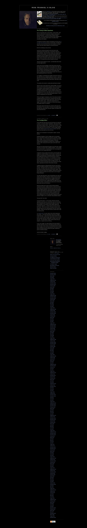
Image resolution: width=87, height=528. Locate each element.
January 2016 (52, 420)
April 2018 (52, 452)
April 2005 (52, 288)
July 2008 (52, 336)
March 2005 (52, 287)
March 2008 (52, 331)
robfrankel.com (49, 11)
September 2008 (53, 339)
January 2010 (52, 358)
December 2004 (53, 284)
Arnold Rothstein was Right (55, 258)
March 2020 (52, 476)
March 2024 (52, 510)
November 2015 (53, 418)
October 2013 (52, 393)
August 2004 (52, 278)
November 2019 (53, 471)
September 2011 (53, 372)
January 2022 (52, 492)
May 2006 (52, 303)
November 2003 (53, 273)
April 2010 (52, 361)
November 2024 (53, 513)
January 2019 (52, 462)
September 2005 (53, 295)
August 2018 (52, 456)
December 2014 (53, 405)
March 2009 (52, 347)
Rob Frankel (58, 239)
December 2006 (53, 313)
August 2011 (52, 371)
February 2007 (52, 316)
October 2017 (52, 445)
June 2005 (52, 291)
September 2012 (53, 383)
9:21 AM (48, 234)
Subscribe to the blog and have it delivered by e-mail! (55, 25)
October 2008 (52, 340)
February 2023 (52, 500)
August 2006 (52, 307)
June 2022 (52, 496)
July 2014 (52, 400)
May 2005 (52, 289)
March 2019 (52, 463)
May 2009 (52, 350)
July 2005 (52, 292)
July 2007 (52, 321)
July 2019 (52, 466)
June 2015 (52, 412)
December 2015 (53, 419)
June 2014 (52, 398)
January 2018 (52, 449)
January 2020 (52, 473)
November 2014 (53, 404)
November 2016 (53, 433)
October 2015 (52, 416)
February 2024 (52, 509)
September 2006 (53, 309)
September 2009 (53, 356)
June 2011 (52, 368)
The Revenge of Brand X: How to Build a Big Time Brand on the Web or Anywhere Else (54, 15)
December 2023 (53, 507)
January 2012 (52, 376)
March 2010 (52, 360)
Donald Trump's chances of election (50, 128)
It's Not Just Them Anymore (55, 260)
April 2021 (52, 485)
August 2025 (52, 516)
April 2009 (52, 349)
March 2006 (52, 300)
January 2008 (52, 328)
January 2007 (52, 314)
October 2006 (52, 310)
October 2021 (52, 491)
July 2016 (52, 429)
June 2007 (52, 320)
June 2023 (52, 505)
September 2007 (53, 324)
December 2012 (53, 386)
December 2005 (53, 298)
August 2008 (52, 338)
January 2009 (52, 345)
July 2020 (52, 481)
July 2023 (52, 506)
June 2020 (52, 480)
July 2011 (52, 369)
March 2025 (52, 514)
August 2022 (52, 498)
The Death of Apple (53, 264)
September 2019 (53, 469)
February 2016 (52, 422)
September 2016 (53, 431)
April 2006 (52, 302)
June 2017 (52, 441)
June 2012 (52, 382)
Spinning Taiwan (53, 266)
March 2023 (52, 502)
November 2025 (53, 517)
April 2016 (52, 425)
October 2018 (52, 459)
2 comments (53, 115)
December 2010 (53, 365)
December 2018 (53, 460)
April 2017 (52, 438)
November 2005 (53, 296)
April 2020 (52, 477)
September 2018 (53, 458)
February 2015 (52, 407)
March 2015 (52, 408)
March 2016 (52, 423)
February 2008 (52, 329)
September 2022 (53, 499)
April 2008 (52, 332)
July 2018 (52, 455)
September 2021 (53, 489)
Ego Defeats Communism (54, 265)
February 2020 (52, 474)
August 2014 (52, 401)
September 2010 (53, 364)
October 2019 (52, 470)
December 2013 (53, 396)
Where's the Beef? (53, 268)
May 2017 (52, 440)
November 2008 (53, 342)
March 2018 (52, 451)
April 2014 (52, 397)
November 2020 (53, 484)
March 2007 (52, 317)
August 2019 (52, 467)
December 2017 (53, 448)
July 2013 (52, 390)
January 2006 (52, 299)
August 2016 (52, 430)
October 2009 (52, 357)
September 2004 (53, 280)
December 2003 (53, 274)
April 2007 (52, 318)
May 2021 (52, 487)
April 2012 (52, 380)
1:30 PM (48, 115)
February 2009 (52, 346)
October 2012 (52, 385)
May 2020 (52, 478)
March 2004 (52, 276)
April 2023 (52, 503)
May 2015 (52, 411)
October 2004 (52, 281)
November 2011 (53, 375)
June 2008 (52, 335)
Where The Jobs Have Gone (55, 254)
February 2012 (52, 378)
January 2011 (52, 367)
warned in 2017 (41, 213)
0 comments (53, 234)
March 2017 (52, 437)
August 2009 (52, 354)
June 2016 (52, 427)
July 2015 (52, 414)
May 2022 (52, 495)
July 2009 (52, 353)
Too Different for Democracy (55, 257)
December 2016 (53, 434)
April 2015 (52, 409)
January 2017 (52, 436)
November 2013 (53, 394)
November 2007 (53, 325)
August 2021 (52, 488)
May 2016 (52, 426)
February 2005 (52, 285)
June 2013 (52, 389)
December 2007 (53, 327)
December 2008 (53, 343)
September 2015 (53, 415)
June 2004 (52, 277)
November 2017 (53, 447)
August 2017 (52, 444)
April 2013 (52, 387)
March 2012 (52, 379)
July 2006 (52, 306)
